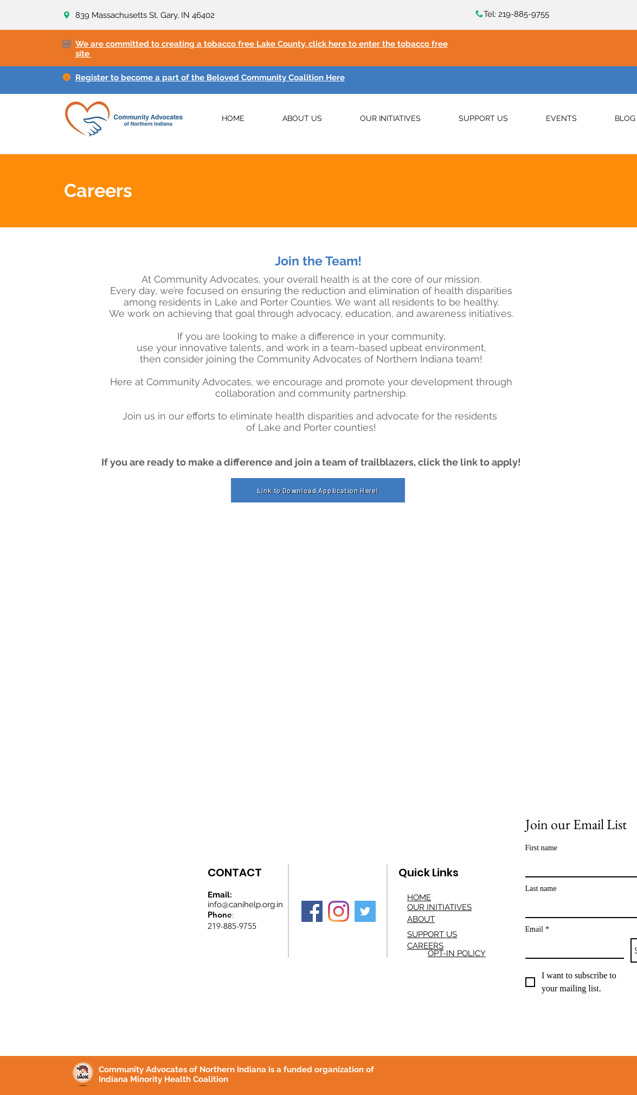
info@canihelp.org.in (245, 904)
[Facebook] (312, 911)
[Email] (571, 948)
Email (537, 929)
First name (541, 848)
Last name (541, 888)
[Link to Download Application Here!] (318, 490)
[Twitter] (365, 911)
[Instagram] (338, 911)
